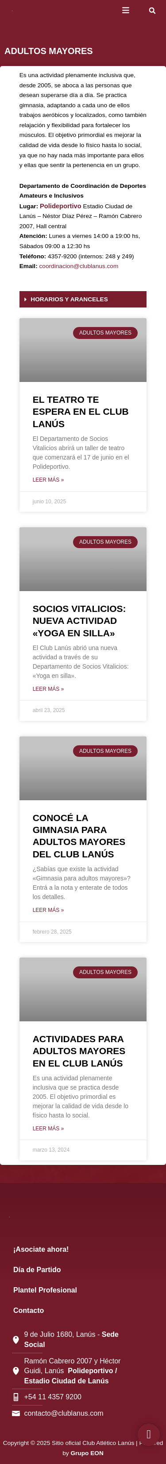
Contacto (28, 1310)
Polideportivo (60, 206)
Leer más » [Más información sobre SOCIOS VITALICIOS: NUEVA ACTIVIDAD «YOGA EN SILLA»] (48, 689)
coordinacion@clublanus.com (79, 266)
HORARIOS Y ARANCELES (69, 299)
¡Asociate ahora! (41, 1249)
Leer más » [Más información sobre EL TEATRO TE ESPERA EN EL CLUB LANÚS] (48, 480)
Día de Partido (37, 1269)
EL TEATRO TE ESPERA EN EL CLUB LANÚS (81, 411)
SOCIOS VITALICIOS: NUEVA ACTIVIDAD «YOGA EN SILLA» (79, 621)
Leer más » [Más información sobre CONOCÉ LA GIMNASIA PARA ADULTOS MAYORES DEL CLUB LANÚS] (48, 910)
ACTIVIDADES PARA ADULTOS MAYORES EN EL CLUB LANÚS (79, 1051)
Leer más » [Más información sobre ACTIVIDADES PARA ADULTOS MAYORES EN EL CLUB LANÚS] (48, 1128)
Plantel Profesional (45, 1290)
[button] (152, 10)
